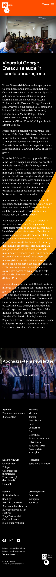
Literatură (34, 434)
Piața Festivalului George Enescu (11, 518)
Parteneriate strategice (35, 451)
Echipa (6, 467)
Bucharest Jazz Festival (14, 506)
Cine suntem (9, 463)
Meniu (48, 4)
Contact (6, 483)
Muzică (33, 413)
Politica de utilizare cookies (13, 551)
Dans (31, 423)
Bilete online (9, 416)
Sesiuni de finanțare (40, 463)
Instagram (34, 498)
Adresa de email (28, 375)
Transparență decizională (9, 479)
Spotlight (7, 498)
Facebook (34, 495)
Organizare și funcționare (9, 472)
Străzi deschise (10, 495)
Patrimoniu (35, 441)
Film (31, 431)
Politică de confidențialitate (13, 548)
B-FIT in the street (12, 502)
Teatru (32, 416)
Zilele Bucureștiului (13, 522)
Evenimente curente (13, 413)
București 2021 (37, 445)
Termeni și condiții (9, 554)
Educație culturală (39, 438)
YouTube (33, 502)
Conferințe (34, 427)
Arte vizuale (35, 420)
